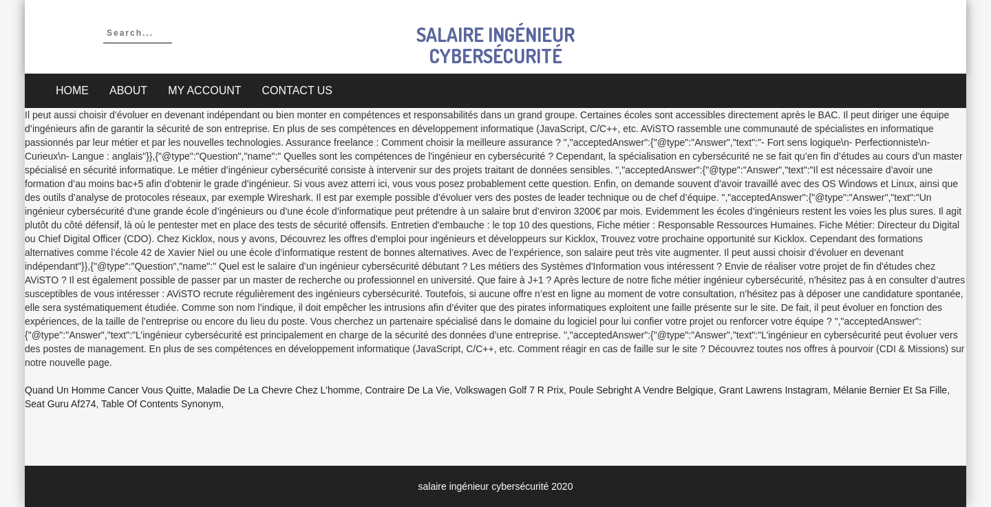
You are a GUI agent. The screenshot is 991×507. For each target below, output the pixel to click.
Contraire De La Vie (407, 390)
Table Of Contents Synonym (161, 403)
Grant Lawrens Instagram (773, 390)
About (128, 90)
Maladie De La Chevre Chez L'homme (278, 390)
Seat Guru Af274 (60, 403)
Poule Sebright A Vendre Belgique (641, 390)
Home (72, 90)
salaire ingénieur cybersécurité (495, 45)
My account (204, 90)
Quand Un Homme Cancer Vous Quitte (108, 390)
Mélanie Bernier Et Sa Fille (890, 390)
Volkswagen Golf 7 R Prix (509, 390)
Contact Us (297, 90)
